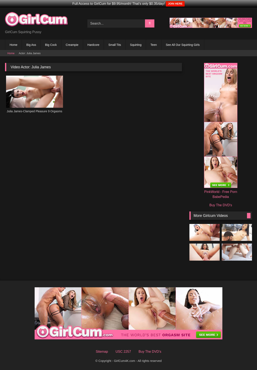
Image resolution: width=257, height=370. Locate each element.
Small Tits (114, 44)
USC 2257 (123, 351)
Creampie (72, 44)
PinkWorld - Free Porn (220, 192)
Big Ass (31, 44)
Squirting (135, 44)
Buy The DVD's (220, 205)
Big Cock (51, 44)
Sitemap (102, 351)
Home (13, 44)
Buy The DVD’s (150, 351)
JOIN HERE (175, 3)
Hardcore (93, 44)
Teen (153, 44)
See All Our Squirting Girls (183, 44)
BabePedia (221, 197)
